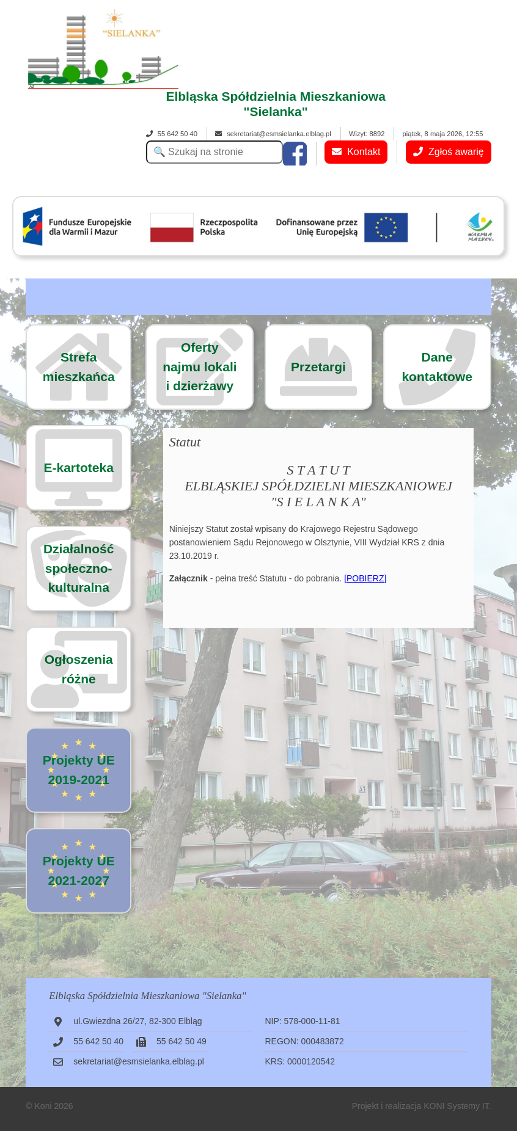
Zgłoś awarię (448, 152)
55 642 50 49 (181, 1041)
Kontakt (356, 152)
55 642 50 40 (171, 133)
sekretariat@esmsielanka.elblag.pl (273, 133)
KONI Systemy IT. (457, 1106)
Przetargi (318, 367)
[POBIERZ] (365, 578)
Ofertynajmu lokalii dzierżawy (200, 366)
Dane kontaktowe (437, 367)
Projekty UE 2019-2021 (79, 770)
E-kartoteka (79, 467)
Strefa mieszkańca (79, 367)
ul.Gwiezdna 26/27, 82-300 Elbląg (137, 1021)
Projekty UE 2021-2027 (79, 870)
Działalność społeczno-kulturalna (78, 568)
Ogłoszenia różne (79, 669)
